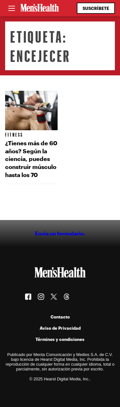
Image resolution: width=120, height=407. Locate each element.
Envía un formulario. (60, 233)
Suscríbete (96, 8)
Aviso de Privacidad (60, 328)
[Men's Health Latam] (39, 8)
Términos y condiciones (60, 339)
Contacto (60, 316)
